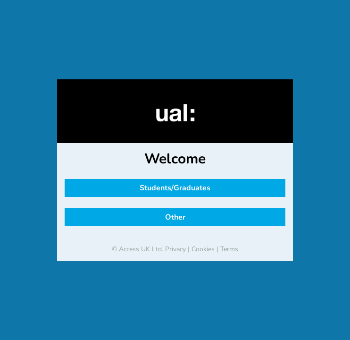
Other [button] (175, 217)
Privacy (175, 249)
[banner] (175, 113)
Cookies (203, 249)
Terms (229, 249)
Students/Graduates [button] (175, 188)
